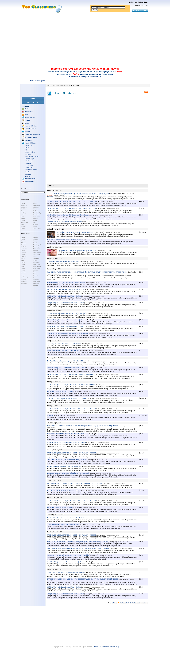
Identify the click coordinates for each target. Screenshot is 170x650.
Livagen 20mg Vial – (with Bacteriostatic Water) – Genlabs (65, 303)
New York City (37, 213)
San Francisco (36, 228)
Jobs (26, 114)
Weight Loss (29, 145)
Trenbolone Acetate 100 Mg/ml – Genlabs (60, 391)
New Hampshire (37, 245)
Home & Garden (30, 129)
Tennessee (35, 270)
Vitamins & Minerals (31, 170)
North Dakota (36, 254)
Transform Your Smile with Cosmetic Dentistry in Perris (64, 240)
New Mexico (36, 248)
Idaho (22, 260)
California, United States (138, 2)
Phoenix (23, 203)
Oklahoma (36, 258)
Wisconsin (36, 283)
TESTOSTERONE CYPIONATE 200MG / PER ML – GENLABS (67, 434)
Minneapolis (36, 205)
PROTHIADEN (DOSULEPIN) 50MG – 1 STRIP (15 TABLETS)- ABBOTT (71, 374)
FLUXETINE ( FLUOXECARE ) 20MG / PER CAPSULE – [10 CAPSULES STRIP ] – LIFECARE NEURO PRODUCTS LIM (87, 272)
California (23, 247)
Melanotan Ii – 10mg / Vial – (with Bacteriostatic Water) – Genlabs (68, 555)
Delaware (23, 252)
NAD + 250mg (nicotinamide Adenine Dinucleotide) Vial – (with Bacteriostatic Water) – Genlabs (77, 542)
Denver (23, 211)
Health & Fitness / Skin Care (104, 250)
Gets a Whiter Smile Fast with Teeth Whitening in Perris (64, 222)
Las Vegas (35, 211)
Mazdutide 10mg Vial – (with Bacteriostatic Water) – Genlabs (66, 283)
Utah (34, 274)
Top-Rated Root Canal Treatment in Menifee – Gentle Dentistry (67, 518)
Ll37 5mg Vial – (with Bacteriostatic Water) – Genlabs (64, 296)
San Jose (23, 216)
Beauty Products (30, 152)
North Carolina (37, 252)
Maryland (23, 276)
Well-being (28, 161)
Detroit (35, 203)
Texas (34, 272)
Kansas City (36, 207)
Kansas (23, 268)
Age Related (29, 165)
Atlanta (23, 218)
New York (35, 250)
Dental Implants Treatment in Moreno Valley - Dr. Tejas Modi (66, 572)
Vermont (35, 276)
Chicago (23, 220)
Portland (23, 224)
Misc (26, 150)
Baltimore (23, 226)
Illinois (23, 262)
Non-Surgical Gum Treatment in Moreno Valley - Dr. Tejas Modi (67, 398)
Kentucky (23, 270)
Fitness (27, 148)
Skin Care (28, 154)
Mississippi (24, 283)
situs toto (50, 415)
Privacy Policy (114, 647)
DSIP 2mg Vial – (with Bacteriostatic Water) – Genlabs (64, 344)
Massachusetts (25, 277)
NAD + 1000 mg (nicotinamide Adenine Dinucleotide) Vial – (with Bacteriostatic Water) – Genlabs (78, 548)
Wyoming (35, 285)
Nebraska (35, 241)
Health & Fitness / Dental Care (96, 221)
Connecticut (24, 248)
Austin (35, 220)
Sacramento (24, 207)
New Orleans (24, 222)
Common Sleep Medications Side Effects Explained (63, 261)
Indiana (23, 264)
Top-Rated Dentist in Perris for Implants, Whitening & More (66, 361)
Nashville (35, 218)
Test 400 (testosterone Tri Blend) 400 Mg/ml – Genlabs (64, 466)
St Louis (35, 209)
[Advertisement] (85, 32)
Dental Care (29, 167)
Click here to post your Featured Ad (85, 77)
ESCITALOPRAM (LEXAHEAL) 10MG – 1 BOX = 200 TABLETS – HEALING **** (74, 483)
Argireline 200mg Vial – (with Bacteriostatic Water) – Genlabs (66, 368)
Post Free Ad (32, 102)
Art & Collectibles (31, 137)
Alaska (23, 237)
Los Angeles (24, 205)
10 (137, 603)
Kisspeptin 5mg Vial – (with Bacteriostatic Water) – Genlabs (66, 313)
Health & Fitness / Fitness (113, 201)
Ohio (34, 256)
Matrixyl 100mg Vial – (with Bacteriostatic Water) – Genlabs (66, 289)
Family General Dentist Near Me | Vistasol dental (62, 350)
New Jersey (36, 247)
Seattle (35, 226)
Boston (23, 228)
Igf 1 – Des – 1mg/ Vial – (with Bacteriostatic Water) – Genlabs (67, 460)
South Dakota (36, 268)
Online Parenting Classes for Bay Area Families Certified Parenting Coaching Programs (81, 193)
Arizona (23, 239)
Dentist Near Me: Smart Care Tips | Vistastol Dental (63, 524)
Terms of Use (97, 647)
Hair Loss (28, 172)
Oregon (35, 260)
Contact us (105, 647)
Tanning (27, 176)
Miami (23, 215)
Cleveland (35, 215)
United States (56, 85)
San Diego (23, 209)
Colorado (23, 245)
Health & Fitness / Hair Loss (68, 415)
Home (32, 98)
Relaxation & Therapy (32, 156)
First (115, 603)
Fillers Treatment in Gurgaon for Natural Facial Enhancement (77, 250)
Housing (27, 120)
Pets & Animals (30, 117)
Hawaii (23, 258)
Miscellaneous (29, 181)
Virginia (35, 277)
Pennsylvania (36, 262)
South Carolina (37, 266)
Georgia (23, 254)
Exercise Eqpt (29, 159)
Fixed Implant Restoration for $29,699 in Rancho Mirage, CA (75, 232)
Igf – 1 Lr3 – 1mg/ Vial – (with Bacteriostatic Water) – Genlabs (66, 320)
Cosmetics (28, 174)
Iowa (22, 266)
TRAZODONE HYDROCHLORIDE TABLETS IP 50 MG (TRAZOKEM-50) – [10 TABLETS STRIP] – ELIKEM (83, 426)
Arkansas (23, 243)
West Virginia (36, 281)
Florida (23, 250)
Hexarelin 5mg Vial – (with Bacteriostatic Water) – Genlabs (65, 327)
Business (28, 109)
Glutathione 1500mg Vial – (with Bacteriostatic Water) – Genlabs (67, 333)
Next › (141, 603)
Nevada (35, 243)
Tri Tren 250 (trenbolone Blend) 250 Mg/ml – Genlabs (64, 490)
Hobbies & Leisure (31, 126)
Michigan (23, 279)
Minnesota (23, 281)
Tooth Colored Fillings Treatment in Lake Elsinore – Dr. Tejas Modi (68, 473)
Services (27, 132)
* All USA (23, 256)
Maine (22, 274)
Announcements (30, 179)
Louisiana (23, 272)
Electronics (28, 140)
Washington (24, 213)
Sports (27, 123)
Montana (35, 239)
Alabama (23, 241)
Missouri (35, 237)
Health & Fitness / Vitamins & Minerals (106, 261)
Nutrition (28, 163)
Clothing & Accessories (32, 134)
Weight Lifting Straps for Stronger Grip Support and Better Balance (68, 215)
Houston (35, 224)
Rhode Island (36, 264)
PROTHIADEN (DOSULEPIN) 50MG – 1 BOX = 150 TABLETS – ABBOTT (71, 201)
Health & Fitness (30, 143)
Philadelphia (36, 216)
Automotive (29, 112)
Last (145, 603)
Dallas (35, 222)
